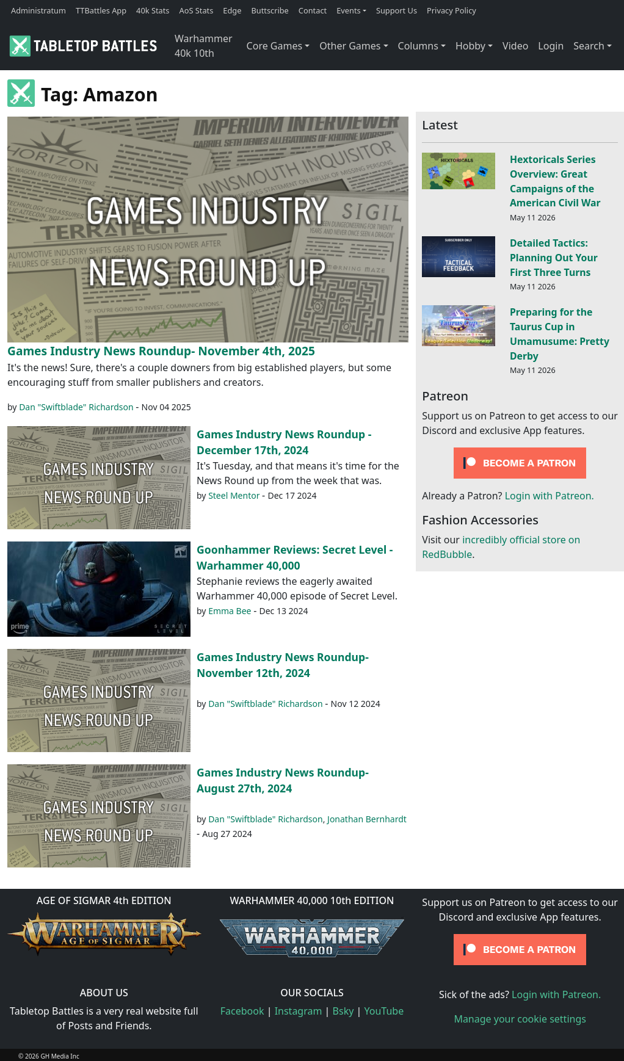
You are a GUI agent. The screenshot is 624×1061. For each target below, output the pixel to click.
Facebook (242, 1011)
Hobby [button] (470, 46)
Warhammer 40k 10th (204, 46)
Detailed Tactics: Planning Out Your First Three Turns (554, 257)
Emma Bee (229, 611)
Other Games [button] (349, 46)
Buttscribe (269, 10)
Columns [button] (418, 46)
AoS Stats (196, 10)
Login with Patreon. (549, 495)
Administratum (38, 10)
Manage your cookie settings (520, 1019)
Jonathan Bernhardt (367, 819)
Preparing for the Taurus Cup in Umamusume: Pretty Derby (559, 333)
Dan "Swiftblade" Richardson (76, 407)
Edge (232, 10)
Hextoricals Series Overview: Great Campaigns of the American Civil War (555, 181)
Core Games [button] (275, 46)
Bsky (343, 1011)
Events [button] (348, 10)
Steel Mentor (233, 495)
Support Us (396, 10)
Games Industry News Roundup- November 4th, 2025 (161, 350)
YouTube (384, 1011)
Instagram (298, 1011)
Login (551, 46)
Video (515, 46)
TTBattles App (101, 10)
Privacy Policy (451, 10)
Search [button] (588, 46)
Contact (313, 10)
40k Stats (152, 10)
